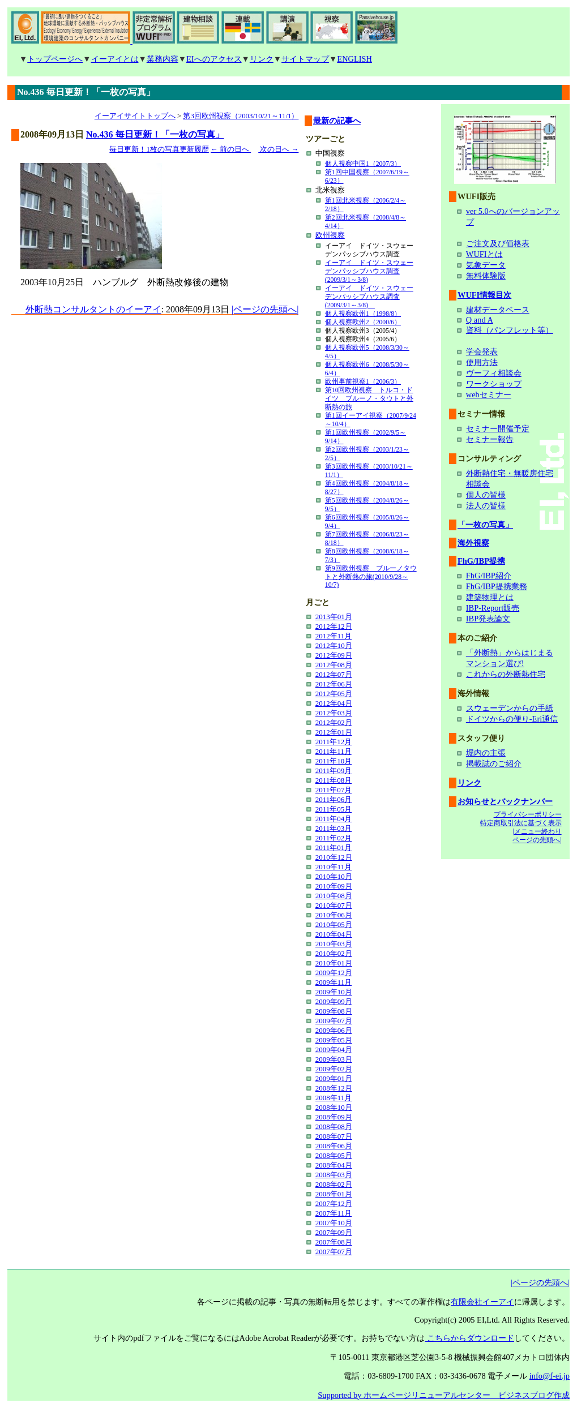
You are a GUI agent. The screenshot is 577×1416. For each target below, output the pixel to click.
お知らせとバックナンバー (505, 801)
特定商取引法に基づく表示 (521, 822)
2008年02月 (333, 1184)
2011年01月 (333, 847)
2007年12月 (333, 1203)
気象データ (486, 264)
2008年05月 (333, 1155)
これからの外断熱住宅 (505, 674)
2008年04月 (333, 1165)
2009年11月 (333, 982)
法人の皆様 (486, 505)
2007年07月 (333, 1251)
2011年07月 (333, 790)
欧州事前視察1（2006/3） (363, 381)
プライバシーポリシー (528, 814)
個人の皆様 (486, 494)
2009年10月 (333, 992)
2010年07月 (333, 905)
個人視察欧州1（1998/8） (363, 313)
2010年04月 (333, 934)
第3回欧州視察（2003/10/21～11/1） (240, 116)
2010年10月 (333, 876)
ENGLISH (354, 58)
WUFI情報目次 (484, 294)
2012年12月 (333, 626)
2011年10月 (333, 761)
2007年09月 (333, 1232)
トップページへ (55, 58)
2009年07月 (333, 1020)
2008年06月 (333, 1146)
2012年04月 (333, 703)
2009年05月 (333, 1040)
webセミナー (488, 394)
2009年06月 (333, 1030)
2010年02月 (333, 953)
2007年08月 (333, 1242)
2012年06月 (333, 684)
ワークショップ (494, 383)
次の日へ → (278, 149)
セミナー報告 (490, 439)
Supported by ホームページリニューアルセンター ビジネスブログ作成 (444, 1395)
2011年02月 (333, 838)
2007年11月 (333, 1213)
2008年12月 (333, 1088)
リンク (261, 58)
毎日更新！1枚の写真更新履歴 (158, 149)
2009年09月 (333, 1001)
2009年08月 (333, 1011)
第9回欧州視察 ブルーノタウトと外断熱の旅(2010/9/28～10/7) (371, 577)
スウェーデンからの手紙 (509, 708)
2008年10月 (333, 1107)
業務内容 (162, 58)
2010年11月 (333, 867)
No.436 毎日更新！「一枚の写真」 (155, 134)
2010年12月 (333, 857)
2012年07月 (333, 674)
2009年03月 (333, 1059)
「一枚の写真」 (485, 524)
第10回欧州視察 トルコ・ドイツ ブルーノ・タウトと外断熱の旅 (369, 399)
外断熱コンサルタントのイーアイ (93, 309)
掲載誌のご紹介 (494, 763)
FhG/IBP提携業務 (496, 586)
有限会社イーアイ (482, 1301)
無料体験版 (486, 275)
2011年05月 (333, 809)
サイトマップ (305, 58)
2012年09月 (333, 655)
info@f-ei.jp (549, 1375)
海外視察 (473, 542)
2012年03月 (333, 713)
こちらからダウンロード (469, 1337)
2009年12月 (333, 972)
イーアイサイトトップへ (135, 116)
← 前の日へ (231, 149)
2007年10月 (333, 1222)
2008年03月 (333, 1174)
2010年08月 (333, 895)
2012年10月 (333, 645)
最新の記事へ (337, 120)
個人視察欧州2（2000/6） (363, 322)
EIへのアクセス (214, 58)
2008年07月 (333, 1136)
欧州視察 (330, 235)
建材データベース (497, 309)
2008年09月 (333, 1117)
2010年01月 (333, 963)
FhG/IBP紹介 (488, 575)
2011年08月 (333, 780)
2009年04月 (333, 1049)
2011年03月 (333, 828)
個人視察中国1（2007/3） (363, 164)
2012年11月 (333, 636)
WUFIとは (484, 254)
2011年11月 (333, 751)
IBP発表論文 (488, 618)
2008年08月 (333, 1126)
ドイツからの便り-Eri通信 (512, 718)
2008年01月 (333, 1194)
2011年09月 (333, 770)
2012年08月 (333, 664)
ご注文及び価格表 (497, 243)
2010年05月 (333, 924)
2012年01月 (333, 732)
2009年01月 (333, 1078)
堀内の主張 (486, 752)
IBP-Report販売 (492, 607)
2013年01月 (333, 616)
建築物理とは (490, 597)
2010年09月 (333, 886)
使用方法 (482, 362)
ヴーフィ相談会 (494, 372)
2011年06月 (333, 799)
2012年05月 (333, 693)
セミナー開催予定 (497, 428)
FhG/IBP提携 (481, 560)
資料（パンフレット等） (509, 329)
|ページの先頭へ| (265, 309)
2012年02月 (333, 722)
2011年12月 (333, 741)
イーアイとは (115, 58)
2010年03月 (333, 943)
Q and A (479, 319)
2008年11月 (333, 1097)
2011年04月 (333, 818)
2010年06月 (333, 915)
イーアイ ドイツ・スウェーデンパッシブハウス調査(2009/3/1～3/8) (369, 271)
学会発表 (482, 351)
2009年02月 (333, 1069)
